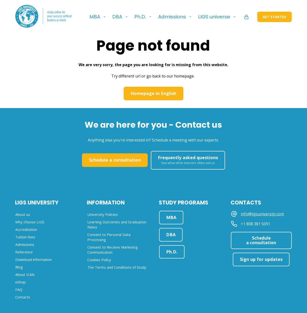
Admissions (172, 16)
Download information (33, 259)
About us (22, 214)
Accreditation (26, 229)
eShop (20, 282)
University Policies (102, 214)
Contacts (22, 297)
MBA (94, 16)
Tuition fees (25, 237)
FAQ (18, 289)
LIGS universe (214, 16)
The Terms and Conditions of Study (116, 267)
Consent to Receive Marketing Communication (112, 250)
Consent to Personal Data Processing (108, 237)
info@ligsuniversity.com (262, 214)
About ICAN (24, 274)
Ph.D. (140, 16)
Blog (19, 267)
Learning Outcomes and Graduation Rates (116, 224)
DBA (117, 16)
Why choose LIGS (29, 221)
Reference (24, 252)
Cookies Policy (99, 259)
